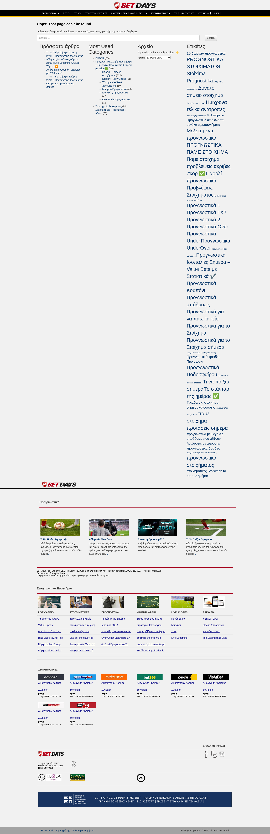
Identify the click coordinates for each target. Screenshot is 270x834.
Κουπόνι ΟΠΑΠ (211, 631)
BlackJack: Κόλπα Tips (50, 637)
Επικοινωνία (47, 830)
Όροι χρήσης (63, 830)
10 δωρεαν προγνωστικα (206, 53)
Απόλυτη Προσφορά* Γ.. (151, 539)
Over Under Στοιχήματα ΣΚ (115, 637)
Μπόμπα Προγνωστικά (114, 89)
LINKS (216, 13)
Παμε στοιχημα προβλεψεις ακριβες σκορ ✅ (209, 166)
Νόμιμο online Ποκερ (49, 644)
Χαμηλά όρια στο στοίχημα (151, 644)
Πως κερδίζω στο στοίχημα (151, 631)
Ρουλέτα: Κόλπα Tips (49, 631)
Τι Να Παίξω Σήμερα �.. (54, 539)
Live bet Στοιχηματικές (82, 637)
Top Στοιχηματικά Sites (215, 637)
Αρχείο (142, 57)
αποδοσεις (207, 407)
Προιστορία (195, 361)
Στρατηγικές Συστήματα (149, 618)
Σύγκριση (43, 689)
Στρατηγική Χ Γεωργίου (149, 625)
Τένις (173, 631)
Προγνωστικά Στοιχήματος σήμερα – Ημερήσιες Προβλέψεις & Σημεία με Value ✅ (113, 65)
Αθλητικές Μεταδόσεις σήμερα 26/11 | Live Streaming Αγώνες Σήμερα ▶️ (62, 63)
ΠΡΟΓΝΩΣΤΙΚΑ (50, 13)
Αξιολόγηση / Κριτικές (49, 683)
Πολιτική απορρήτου (83, 830)
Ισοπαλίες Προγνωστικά (115, 92)
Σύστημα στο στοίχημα (149, 637)
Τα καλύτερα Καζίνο (48, 618)
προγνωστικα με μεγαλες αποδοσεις (201, 453)
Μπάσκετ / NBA (109, 625)
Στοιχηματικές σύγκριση (82, 625)
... (49, 553)
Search (211, 37)
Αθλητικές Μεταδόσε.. (101, 539)
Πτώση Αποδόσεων (213, 625)
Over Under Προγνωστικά (116, 99)
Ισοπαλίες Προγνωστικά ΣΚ (116, 631)
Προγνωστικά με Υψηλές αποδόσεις (201, 353)
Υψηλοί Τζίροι (210, 618)
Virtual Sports (45, 625)
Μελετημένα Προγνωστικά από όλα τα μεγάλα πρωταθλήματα (205, 119)
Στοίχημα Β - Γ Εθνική (81, 650)
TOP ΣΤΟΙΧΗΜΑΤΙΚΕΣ (96, 13)
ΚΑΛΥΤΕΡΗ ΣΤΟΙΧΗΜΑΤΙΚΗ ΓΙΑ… (129, 13)
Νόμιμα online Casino (49, 650)
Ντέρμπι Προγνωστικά (114, 78)
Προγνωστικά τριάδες (203, 357)
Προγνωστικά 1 (203, 205)
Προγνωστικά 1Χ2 (206, 212)
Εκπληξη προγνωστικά (196, 103)
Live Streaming (179, 637)
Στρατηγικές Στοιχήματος (108, 106)
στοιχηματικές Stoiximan (204, 471)
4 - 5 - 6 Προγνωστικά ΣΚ (114, 644)
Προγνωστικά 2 (203, 219)
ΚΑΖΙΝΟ (203, 13)
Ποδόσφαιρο (178, 618)
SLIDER (99, 58)
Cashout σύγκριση (80, 631)
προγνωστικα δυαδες (203, 448)
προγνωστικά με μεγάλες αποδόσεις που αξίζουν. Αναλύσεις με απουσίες (205, 438)
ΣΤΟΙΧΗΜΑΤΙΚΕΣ (160, 13)
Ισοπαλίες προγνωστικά (196, 116)
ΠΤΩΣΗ (66, 13)
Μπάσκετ (176, 625)
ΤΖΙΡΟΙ (77, 13)
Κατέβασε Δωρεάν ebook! (150, 650)
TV (175, 13)
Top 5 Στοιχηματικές (80, 618)
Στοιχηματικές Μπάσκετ (82, 644)
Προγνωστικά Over (207, 226)
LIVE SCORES (187, 13)
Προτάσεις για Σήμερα (113, 618)
